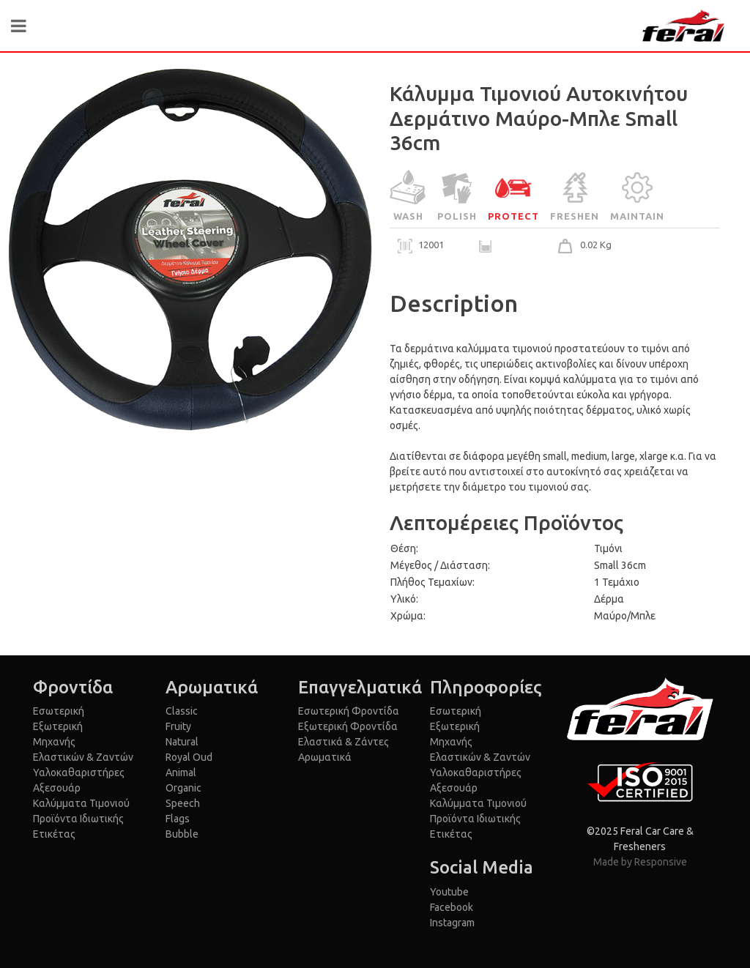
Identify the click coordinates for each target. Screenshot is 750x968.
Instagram (452, 922)
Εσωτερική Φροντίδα (348, 711)
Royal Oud (189, 757)
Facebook (451, 907)
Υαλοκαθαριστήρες (79, 772)
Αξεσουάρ (57, 788)
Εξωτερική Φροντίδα (348, 726)
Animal (181, 772)
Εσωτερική (58, 711)
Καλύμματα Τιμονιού (81, 803)
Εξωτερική (58, 726)
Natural (182, 742)
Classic (182, 711)
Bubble (182, 834)
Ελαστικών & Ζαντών (83, 757)
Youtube (449, 892)
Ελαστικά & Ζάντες (343, 742)
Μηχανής (54, 742)
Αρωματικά (325, 757)
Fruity (178, 726)
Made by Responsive (640, 862)
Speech (183, 803)
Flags (178, 818)
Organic (183, 788)
